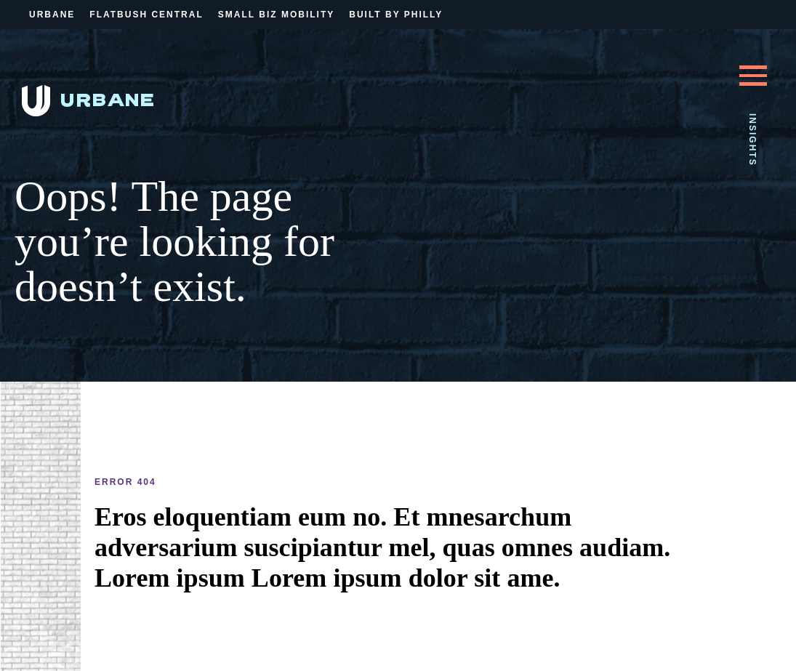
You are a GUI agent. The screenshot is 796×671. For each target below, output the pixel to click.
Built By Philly (396, 14)
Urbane (52, 14)
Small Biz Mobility (276, 14)
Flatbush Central (146, 14)
